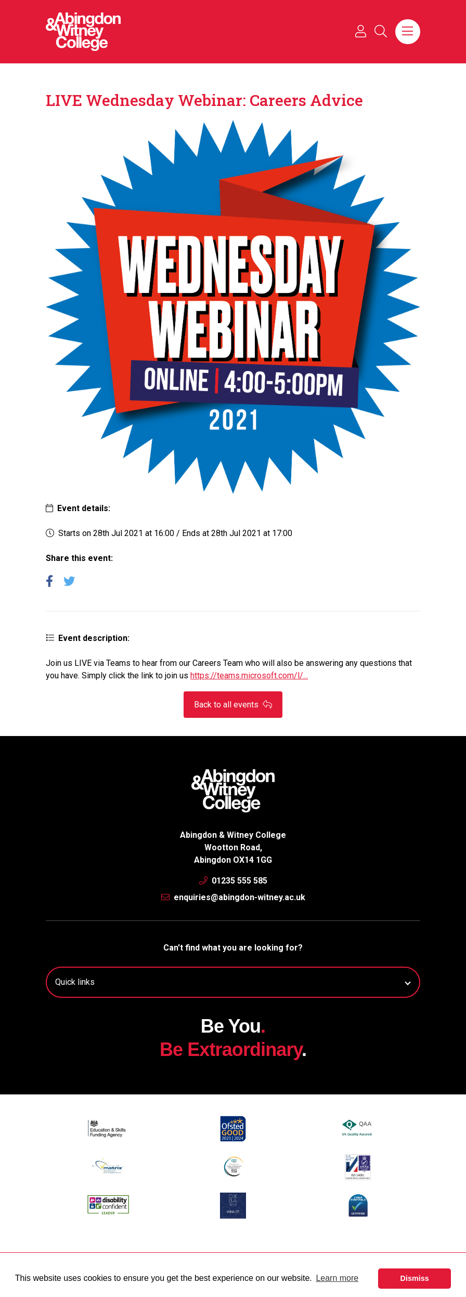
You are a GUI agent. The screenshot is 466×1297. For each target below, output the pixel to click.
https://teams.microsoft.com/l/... (249, 675)
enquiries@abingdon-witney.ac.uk (233, 897)
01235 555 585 (233, 881)
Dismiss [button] (414, 1278)
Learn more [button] (337, 1278)
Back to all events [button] (233, 705)
